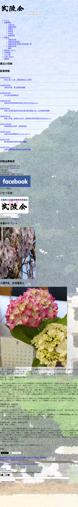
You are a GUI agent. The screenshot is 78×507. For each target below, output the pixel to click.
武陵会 (6, 37)
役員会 (10, 31)
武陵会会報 (12, 39)
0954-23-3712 (14, 168)
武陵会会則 (12, 46)
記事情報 (7, 22)
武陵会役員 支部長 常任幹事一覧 (20, 44)
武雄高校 (11, 35)
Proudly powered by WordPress (27, 464)
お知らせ (11, 24)
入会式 (10, 33)
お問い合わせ (9, 57)
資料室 (6, 59)
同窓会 (10, 29)
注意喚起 (7, 52)
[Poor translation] (7, 475)
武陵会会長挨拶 (14, 42)
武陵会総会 (12, 27)
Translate (13, 219)
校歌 (9, 48)
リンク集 (7, 54)
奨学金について (9, 50)
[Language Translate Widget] (9, 217)
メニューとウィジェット (33, 14)
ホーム (6, 20)
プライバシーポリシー (8, 464)
